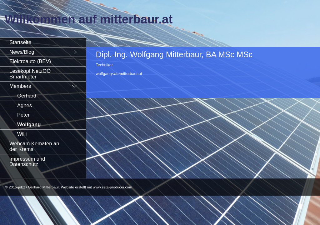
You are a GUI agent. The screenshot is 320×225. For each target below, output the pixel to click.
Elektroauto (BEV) (30, 61)
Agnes (24, 105)
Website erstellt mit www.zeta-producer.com (96, 187)
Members (20, 86)
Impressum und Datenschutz (27, 162)
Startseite (20, 42)
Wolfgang (29, 125)
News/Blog (21, 52)
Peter (23, 115)
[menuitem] (43, 42)
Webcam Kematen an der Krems (34, 146)
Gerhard (26, 96)
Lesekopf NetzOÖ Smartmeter (30, 74)
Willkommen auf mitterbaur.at (88, 19)
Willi (22, 134)
